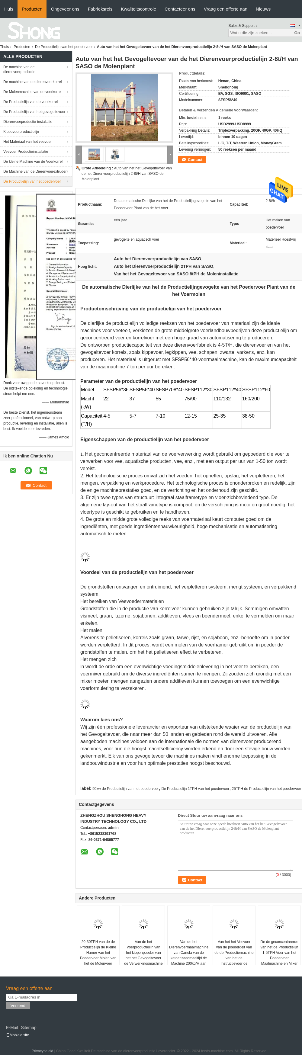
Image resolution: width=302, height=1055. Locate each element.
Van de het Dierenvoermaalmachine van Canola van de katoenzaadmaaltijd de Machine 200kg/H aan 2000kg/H (188, 955)
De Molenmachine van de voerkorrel (32, 92)
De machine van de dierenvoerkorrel (32, 82)
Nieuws (263, 8)
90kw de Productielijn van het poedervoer (125, 789)
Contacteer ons (180, 8)
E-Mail (12, 1027)
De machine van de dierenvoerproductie (19, 69)
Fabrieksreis (100, 8)
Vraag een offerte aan (225, 8)
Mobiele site (17, 1035)
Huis (8, 8)
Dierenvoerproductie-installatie (27, 122)
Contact (195, 159)
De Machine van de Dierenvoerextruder (34, 171)
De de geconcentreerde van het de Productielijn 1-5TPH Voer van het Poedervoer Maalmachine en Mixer (279, 953)
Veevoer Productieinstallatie (25, 151)
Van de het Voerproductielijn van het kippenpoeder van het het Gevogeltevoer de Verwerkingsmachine (143, 953)
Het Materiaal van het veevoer (27, 141)
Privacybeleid (42, 1051)
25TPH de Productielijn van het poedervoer (266, 789)
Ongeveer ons (65, 8)
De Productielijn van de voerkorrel (30, 102)
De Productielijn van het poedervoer (64, 47)
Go (297, 32)
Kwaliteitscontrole (138, 8)
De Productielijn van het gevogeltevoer (34, 112)
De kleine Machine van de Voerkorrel (33, 161)
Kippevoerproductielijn (21, 132)
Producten (32, 8)
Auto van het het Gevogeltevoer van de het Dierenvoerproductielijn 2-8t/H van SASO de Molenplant (127, 173)
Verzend (18, 1005)
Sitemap (28, 1027)
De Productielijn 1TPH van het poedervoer (195, 789)
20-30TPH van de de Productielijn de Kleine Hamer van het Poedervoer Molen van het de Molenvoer (98, 953)
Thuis (4, 47)
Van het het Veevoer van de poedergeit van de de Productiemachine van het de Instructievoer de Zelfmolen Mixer (233, 955)
